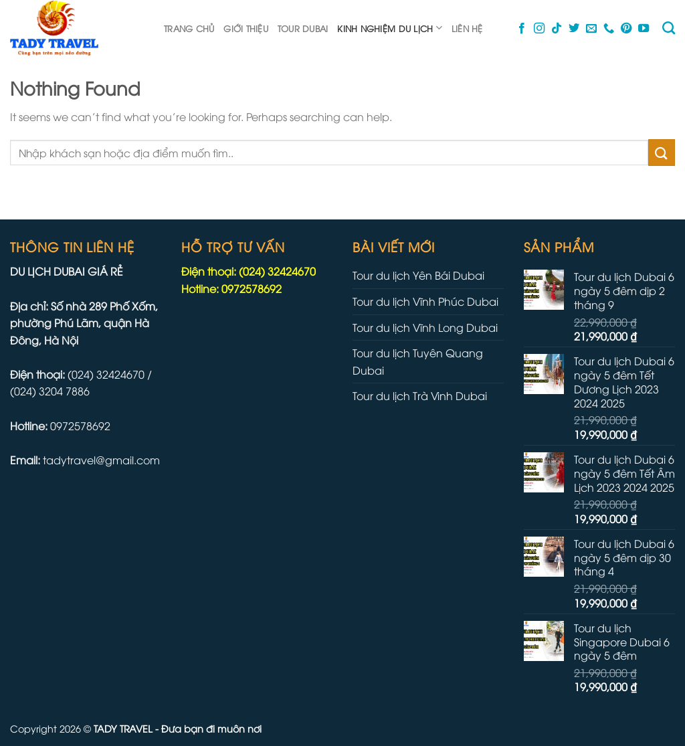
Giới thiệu (245, 28)
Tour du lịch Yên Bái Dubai (418, 275)
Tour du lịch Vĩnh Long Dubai (425, 327)
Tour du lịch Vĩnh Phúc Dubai (425, 301)
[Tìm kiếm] (668, 27)
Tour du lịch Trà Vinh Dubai (420, 395)
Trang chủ (189, 28)
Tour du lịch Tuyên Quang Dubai (418, 361)
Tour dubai (303, 28)
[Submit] (661, 152)
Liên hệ (467, 28)
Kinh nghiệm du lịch (389, 27)
